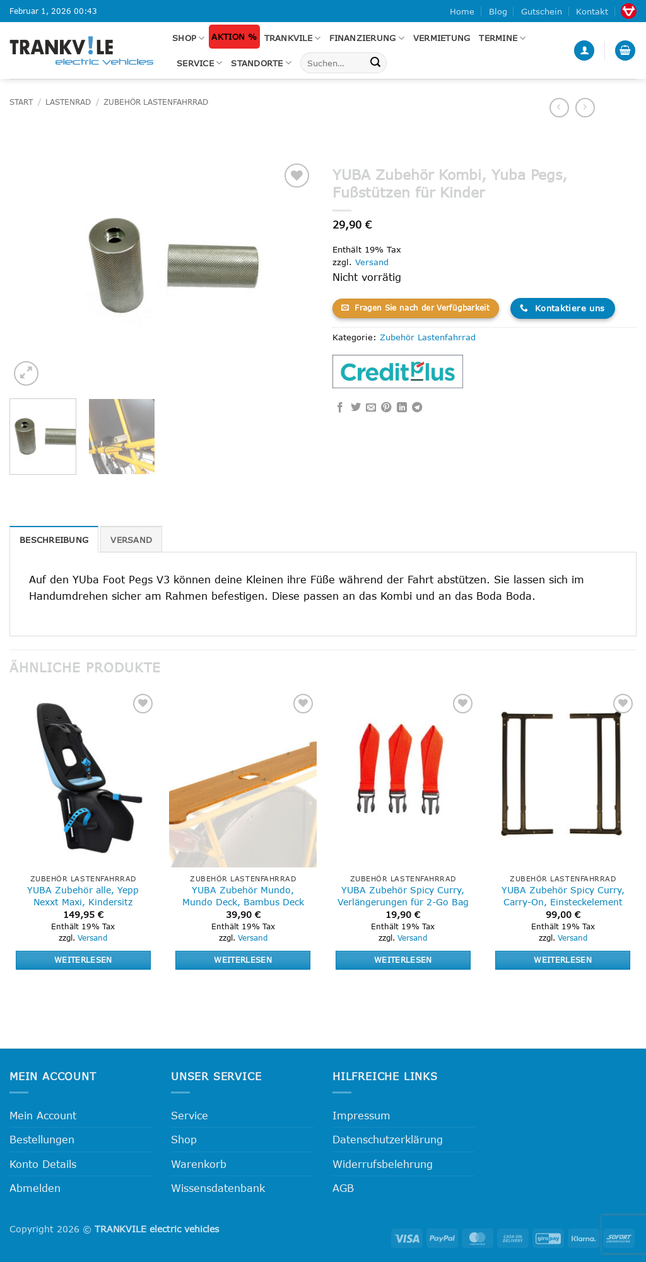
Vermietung (442, 38)
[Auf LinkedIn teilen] (402, 408)
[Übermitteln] (375, 63)
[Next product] (559, 107)
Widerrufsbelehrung (382, 1164)
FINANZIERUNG (366, 38)
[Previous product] (585, 107)
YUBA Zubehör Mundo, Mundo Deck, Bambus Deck (243, 895)
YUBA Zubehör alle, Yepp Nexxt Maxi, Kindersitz (83, 895)
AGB (343, 1188)
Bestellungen (41, 1139)
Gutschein (541, 11)
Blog (498, 11)
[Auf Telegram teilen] (417, 408)
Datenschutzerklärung (387, 1139)
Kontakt (592, 11)
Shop (188, 38)
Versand (372, 262)
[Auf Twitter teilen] (356, 408)
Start (21, 102)
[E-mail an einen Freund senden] (371, 408)
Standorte (261, 63)
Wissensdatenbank (218, 1188)
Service (199, 63)
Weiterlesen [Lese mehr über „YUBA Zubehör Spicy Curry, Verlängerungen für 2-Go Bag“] (403, 959)
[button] (584, 50)
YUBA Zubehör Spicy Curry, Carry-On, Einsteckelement (563, 895)
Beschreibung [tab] (54, 540)
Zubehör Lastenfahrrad (155, 102)
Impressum (361, 1115)
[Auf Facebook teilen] (340, 408)
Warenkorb (198, 1164)
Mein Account (42, 1115)
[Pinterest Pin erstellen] (386, 408)
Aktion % (234, 37)
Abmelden (35, 1188)
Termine (502, 38)
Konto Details (42, 1164)
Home (462, 11)
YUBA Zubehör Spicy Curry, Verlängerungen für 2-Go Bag (403, 895)
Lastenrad (68, 102)
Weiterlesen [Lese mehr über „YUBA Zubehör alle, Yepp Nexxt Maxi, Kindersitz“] (83, 959)
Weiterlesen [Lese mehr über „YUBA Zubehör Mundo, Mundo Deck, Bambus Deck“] (243, 959)
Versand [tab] (131, 540)
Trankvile (292, 38)
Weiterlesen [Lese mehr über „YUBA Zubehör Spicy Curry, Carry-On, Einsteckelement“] (563, 959)
